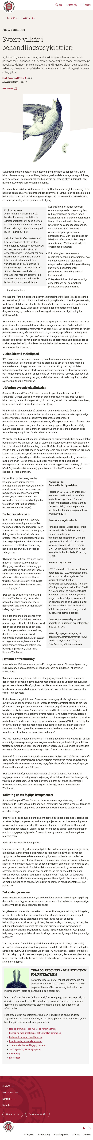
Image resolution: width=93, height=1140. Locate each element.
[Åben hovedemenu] (86, 5)
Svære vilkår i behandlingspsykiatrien (29, 1045)
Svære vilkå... (29, 18)
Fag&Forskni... (13, 18)
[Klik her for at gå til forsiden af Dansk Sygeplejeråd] (25, 5)
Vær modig (15, 1053)
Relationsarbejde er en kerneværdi (27, 1041)
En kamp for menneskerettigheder (27, 1037)
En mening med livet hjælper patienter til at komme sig (38, 1032)
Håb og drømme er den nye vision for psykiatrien (35, 1028)
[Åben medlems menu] (68, 4)
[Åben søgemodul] (51, 5)
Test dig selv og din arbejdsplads (26, 1049)
